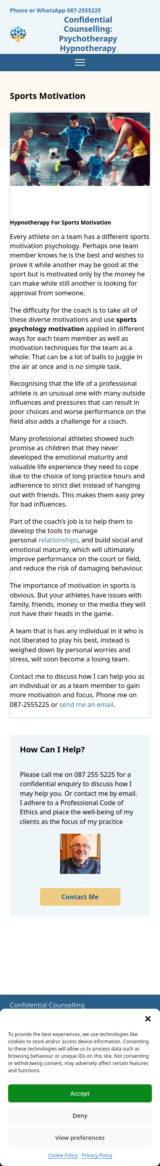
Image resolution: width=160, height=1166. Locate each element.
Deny (80, 1115)
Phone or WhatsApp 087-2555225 (55, 10)
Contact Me (79, 896)
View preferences (80, 1137)
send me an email (86, 704)
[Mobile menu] (80, 62)
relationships (58, 540)
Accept (79, 1093)
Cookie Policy (63, 1155)
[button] (148, 1019)
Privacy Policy (97, 1155)
